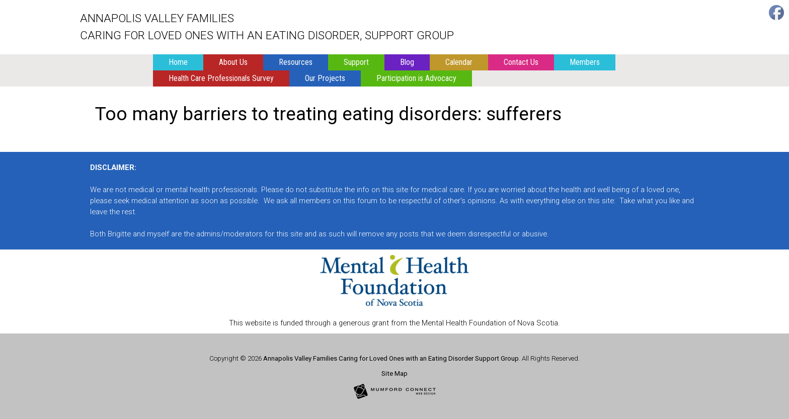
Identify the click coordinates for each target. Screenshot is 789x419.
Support (356, 62)
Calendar (458, 62)
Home (178, 62)
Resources (295, 62)
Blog (407, 62)
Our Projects (325, 78)
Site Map (394, 373)
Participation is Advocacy (416, 78)
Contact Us (521, 62)
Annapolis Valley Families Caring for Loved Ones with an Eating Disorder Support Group (391, 358)
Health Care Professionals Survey (221, 78)
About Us (233, 62)
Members (585, 62)
